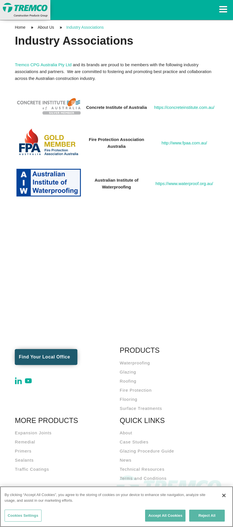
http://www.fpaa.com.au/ (184, 142)
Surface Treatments (141, 408)
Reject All (206, 515)
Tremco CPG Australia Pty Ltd (43, 64)
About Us (46, 27)
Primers (23, 451)
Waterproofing (135, 362)
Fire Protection (136, 390)
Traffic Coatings (32, 469)
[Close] (224, 495)
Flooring (128, 399)
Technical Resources (142, 469)
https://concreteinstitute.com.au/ (184, 107)
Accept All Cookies (165, 515)
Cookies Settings (23, 515)
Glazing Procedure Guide (147, 451)
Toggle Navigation (223, 9)
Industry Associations (85, 27)
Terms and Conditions (143, 478)
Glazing (128, 372)
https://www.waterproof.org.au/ (184, 183)
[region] (116, 506)
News (126, 460)
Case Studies (134, 441)
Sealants (24, 460)
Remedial (25, 441)
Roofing (128, 381)
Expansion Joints (33, 432)
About (126, 432)
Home (20, 27)
